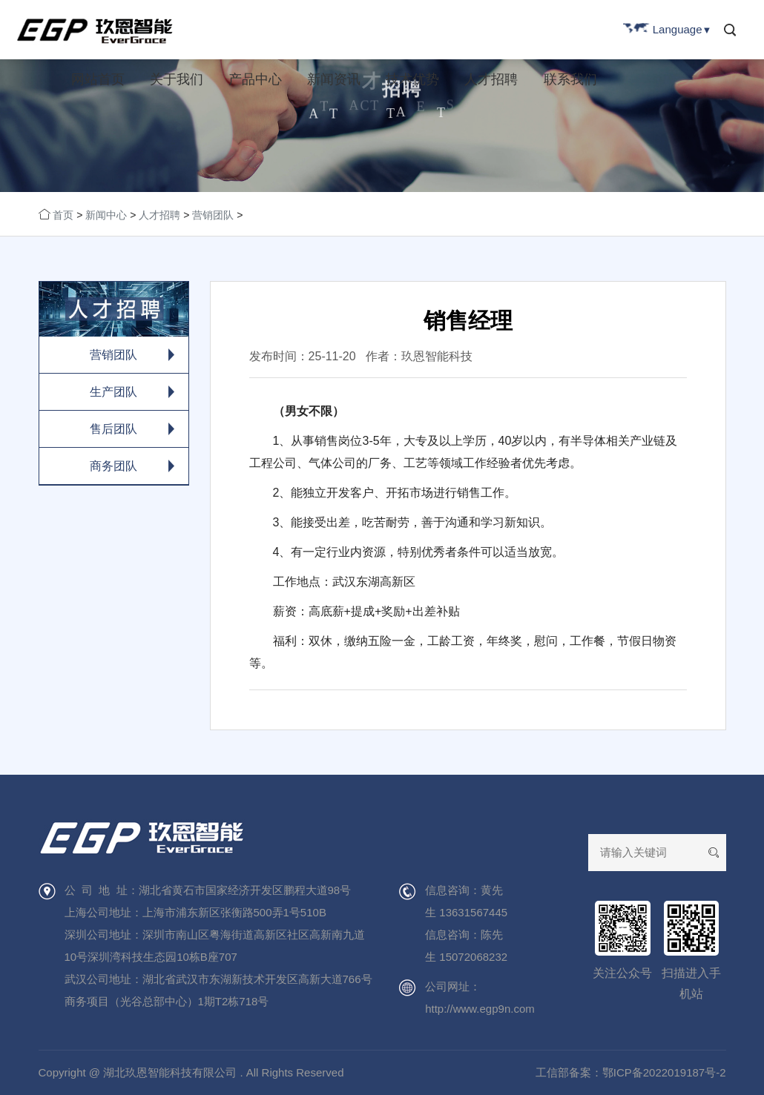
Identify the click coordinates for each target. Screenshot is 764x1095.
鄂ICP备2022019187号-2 (664, 1072)
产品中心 (255, 79)
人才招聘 (491, 79)
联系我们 (570, 79)
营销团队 (213, 215)
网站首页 (98, 79)
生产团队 (113, 392)
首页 (63, 215)
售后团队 (113, 429)
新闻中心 (106, 215)
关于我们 (176, 79)
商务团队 (113, 466)
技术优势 (412, 79)
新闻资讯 (333, 79)
